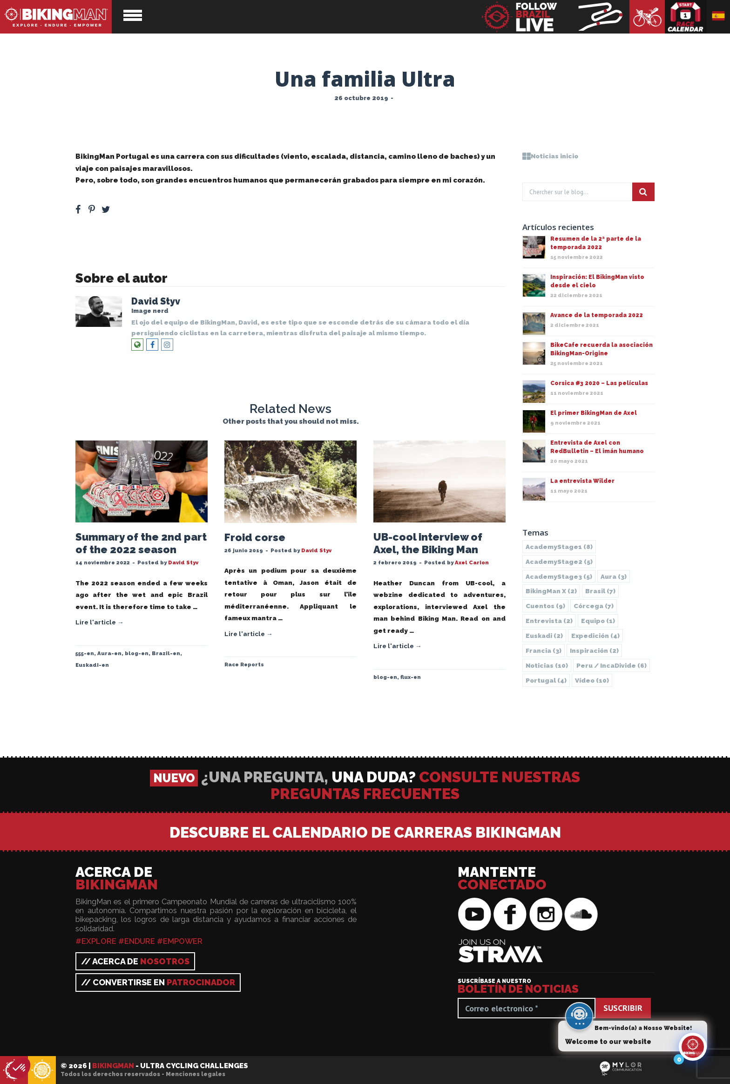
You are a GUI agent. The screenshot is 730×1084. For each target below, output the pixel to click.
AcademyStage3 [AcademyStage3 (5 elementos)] (559, 576)
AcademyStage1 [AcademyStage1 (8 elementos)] (559, 546)
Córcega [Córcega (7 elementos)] (594, 606)
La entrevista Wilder (582, 481)
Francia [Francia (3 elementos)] (543, 650)
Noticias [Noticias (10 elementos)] (547, 665)
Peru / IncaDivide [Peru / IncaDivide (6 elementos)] (611, 665)
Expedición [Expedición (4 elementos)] (595, 635)
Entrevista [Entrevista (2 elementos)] (549, 620)
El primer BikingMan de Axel (593, 413)
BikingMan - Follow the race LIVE (554, 17)
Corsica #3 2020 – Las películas (599, 383)
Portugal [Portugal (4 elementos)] (546, 680)
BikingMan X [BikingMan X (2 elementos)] (551, 591)
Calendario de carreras (686, 17)
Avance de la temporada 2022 (596, 315)
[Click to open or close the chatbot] (693, 1048)
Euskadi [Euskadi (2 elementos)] (544, 635)
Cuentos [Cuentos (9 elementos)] (545, 606)
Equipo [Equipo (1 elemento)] (598, 620)
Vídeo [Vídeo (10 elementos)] (592, 680)
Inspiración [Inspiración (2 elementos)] (594, 650)
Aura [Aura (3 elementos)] (614, 576)
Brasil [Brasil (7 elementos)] (600, 591)
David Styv (155, 301)
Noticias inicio (550, 156)
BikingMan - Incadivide (42, 1070)
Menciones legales (195, 1074)
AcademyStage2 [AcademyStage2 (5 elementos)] (559, 561)
